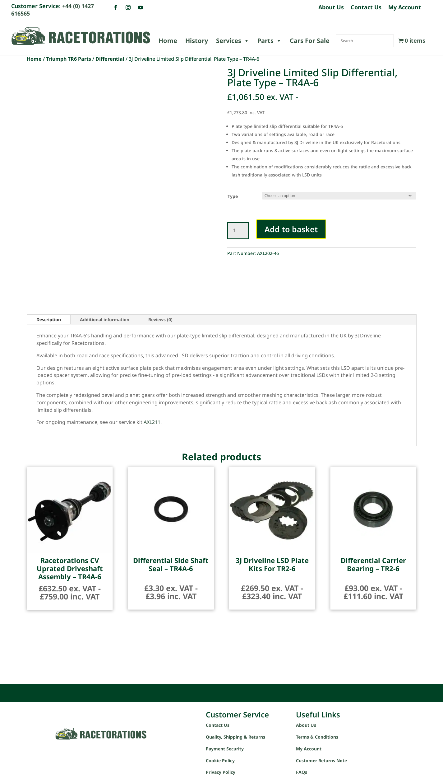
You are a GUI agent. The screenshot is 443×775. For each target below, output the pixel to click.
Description (48, 319)
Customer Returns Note (321, 760)
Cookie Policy (220, 760)
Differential (109, 58)
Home (168, 40)
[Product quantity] (238, 230)
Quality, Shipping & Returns (235, 737)
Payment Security (225, 749)
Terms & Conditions (317, 737)
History (196, 40)
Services (232, 41)
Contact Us (366, 8)
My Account (404, 8)
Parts (269, 41)
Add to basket (291, 229)
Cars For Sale (310, 40)
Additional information (104, 319)
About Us (331, 8)
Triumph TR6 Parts (68, 58)
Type (233, 196)
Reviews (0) (160, 319)
